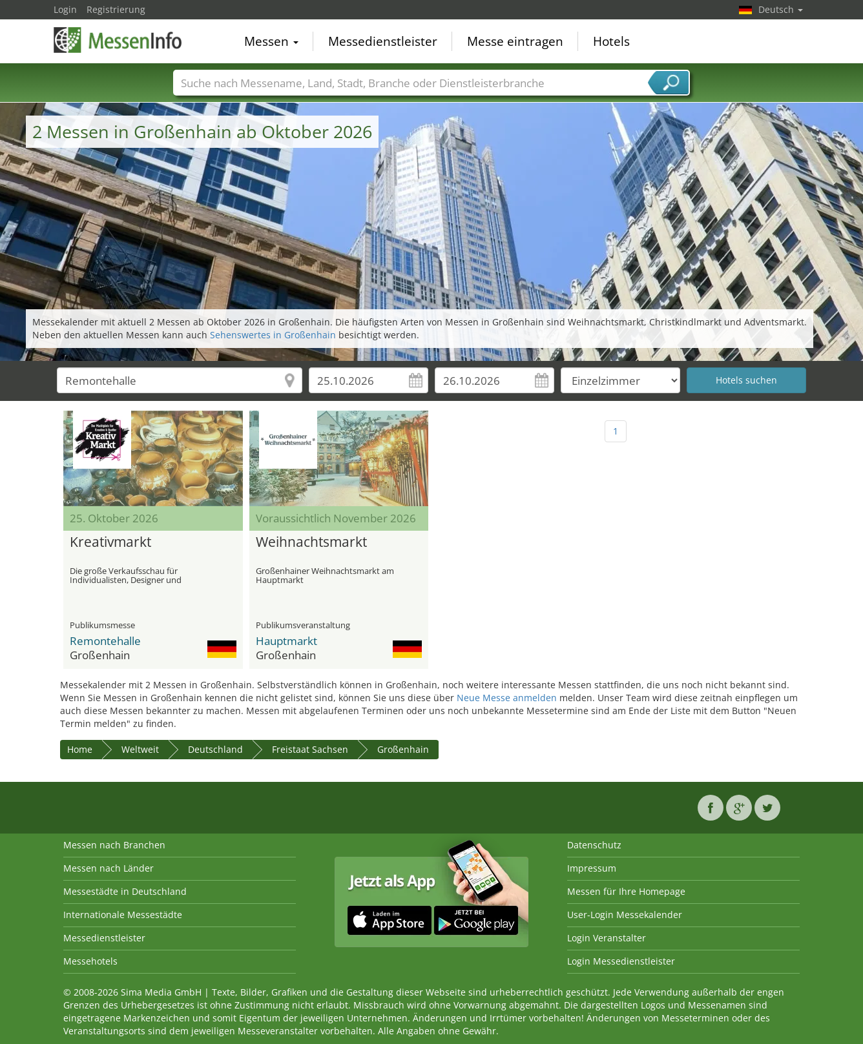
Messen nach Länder (108, 868)
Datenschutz (594, 845)
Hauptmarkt (286, 640)
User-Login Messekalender (624, 914)
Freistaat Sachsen (310, 749)
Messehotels (90, 961)
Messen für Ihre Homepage (626, 891)
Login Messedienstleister (621, 961)
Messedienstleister (382, 41)
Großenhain (403, 749)
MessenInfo (118, 40)
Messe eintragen (515, 41)
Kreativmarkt (110, 542)
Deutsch (780, 9)
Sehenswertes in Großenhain (273, 335)
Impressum (591, 868)
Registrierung (116, 9)
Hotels (611, 41)
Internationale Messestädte (122, 914)
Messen (271, 41)
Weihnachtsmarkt (311, 542)
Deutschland (215, 749)
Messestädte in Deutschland (125, 891)
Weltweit (140, 749)
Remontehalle (105, 640)
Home (79, 749)
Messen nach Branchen (114, 845)
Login (65, 9)
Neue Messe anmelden (507, 697)
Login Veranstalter (606, 938)
